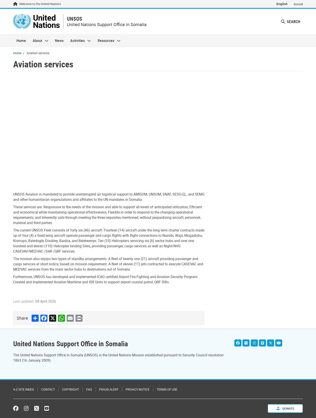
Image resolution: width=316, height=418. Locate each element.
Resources (107, 40)
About (38, 40)
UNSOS (75, 19)
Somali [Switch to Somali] (298, 4)
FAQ (89, 389)
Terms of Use (167, 389)
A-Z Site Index (23, 389)
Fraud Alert (108, 389)
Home (21, 40)
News (59, 40)
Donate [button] (285, 408)
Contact (48, 389)
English (281, 4)
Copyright (70, 389)
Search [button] (290, 21)
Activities (79, 40)
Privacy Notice (137, 389)
